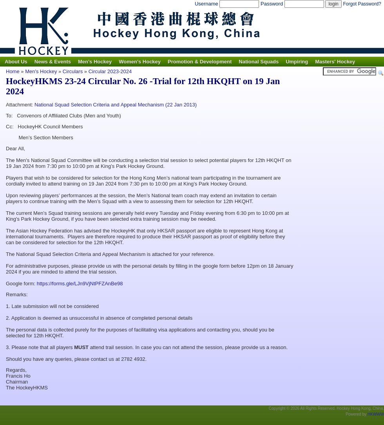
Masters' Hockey (335, 62)
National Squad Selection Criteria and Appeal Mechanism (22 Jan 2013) (115, 105)
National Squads (259, 62)
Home (13, 71)
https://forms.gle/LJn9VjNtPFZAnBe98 (80, 283)
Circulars (73, 71)
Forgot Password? (362, 4)
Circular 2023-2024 (110, 71)
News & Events (52, 62)
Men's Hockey (95, 62)
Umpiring (297, 62)
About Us (16, 62)
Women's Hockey (140, 62)
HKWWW (376, 414)
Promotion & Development (200, 62)
